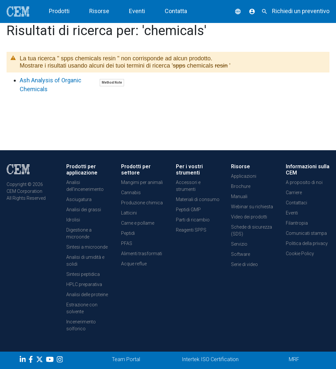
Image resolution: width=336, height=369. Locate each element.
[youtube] (50, 360)
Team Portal (126, 359)
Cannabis (131, 192)
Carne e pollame (137, 223)
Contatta (176, 11)
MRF (294, 359)
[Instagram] (60, 360)
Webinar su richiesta (252, 206)
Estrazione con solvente (81, 308)
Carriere (294, 192)
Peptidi (128, 233)
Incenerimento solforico (81, 325)
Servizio (239, 244)
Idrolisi (73, 219)
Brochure (240, 186)
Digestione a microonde (79, 233)
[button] (233, 11)
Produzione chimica (142, 202)
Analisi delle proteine (87, 294)
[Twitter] (40, 360)
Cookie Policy (300, 253)
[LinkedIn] (23, 360)
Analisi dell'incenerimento (85, 186)
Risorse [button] (99, 11)
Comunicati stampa (306, 233)
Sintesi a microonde (87, 247)
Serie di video (244, 264)
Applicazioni (243, 176)
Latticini (129, 212)
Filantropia (297, 223)
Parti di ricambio (193, 219)
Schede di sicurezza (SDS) (251, 230)
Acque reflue (134, 263)
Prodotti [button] (59, 11)
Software (240, 254)
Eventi (137, 11)
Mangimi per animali (142, 182)
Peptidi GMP (188, 209)
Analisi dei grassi (83, 209)
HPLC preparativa (84, 284)
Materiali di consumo (198, 199)
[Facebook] (32, 360)
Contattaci (296, 202)
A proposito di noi (304, 182)
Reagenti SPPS (191, 230)
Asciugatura (79, 199)
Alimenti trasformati (141, 253)
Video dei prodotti (249, 216)
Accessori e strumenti (188, 186)
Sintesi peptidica (83, 274)
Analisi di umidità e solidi (85, 261)
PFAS (126, 243)
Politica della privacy (307, 243)
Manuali (239, 196)
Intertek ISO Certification (210, 359)
